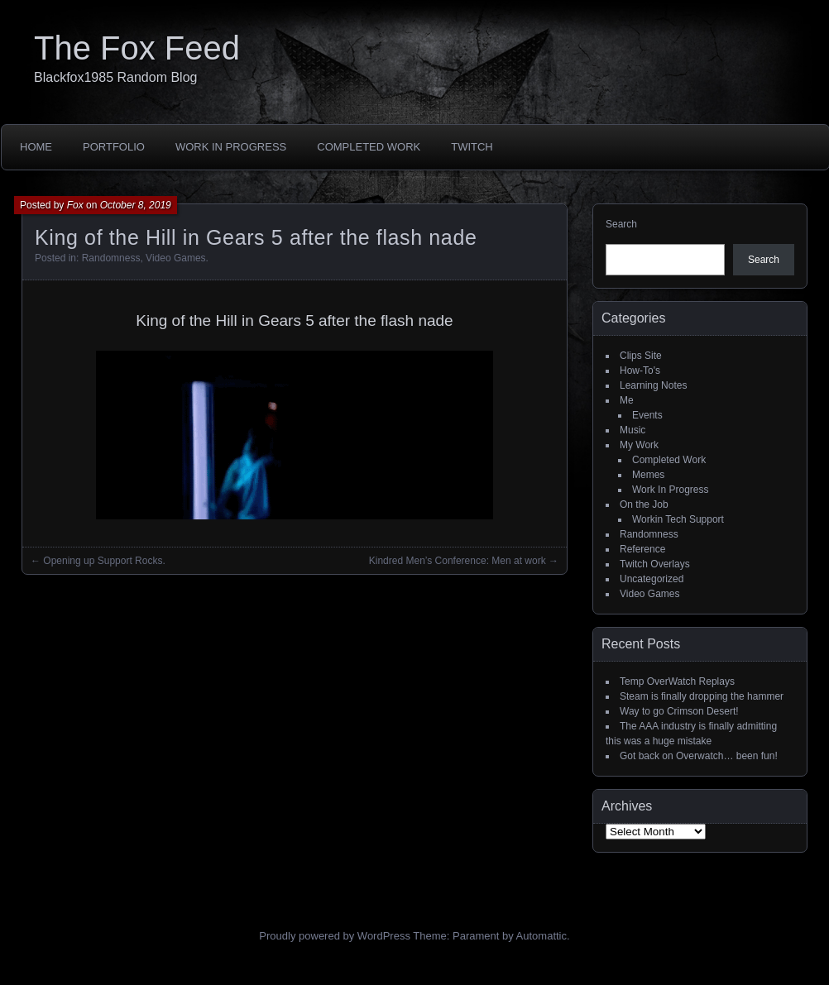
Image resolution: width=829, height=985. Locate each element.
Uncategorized (651, 579)
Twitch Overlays (655, 564)
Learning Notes (653, 385)
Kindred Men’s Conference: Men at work (457, 561)
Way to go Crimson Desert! (679, 711)
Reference (642, 549)
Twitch (472, 147)
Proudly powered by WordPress (334, 936)
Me (627, 400)
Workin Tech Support (678, 519)
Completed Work (368, 147)
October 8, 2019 (135, 205)
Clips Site (641, 355)
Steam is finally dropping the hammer (701, 696)
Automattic (541, 936)
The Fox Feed (137, 48)
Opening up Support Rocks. (104, 561)
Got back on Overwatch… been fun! (699, 756)
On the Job (644, 504)
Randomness (111, 258)
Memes (648, 475)
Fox (75, 205)
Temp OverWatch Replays (677, 681)
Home (36, 147)
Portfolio (114, 147)
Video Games (176, 258)
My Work (639, 445)
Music (632, 430)
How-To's (640, 370)
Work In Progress (230, 147)
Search (621, 224)
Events (647, 415)
